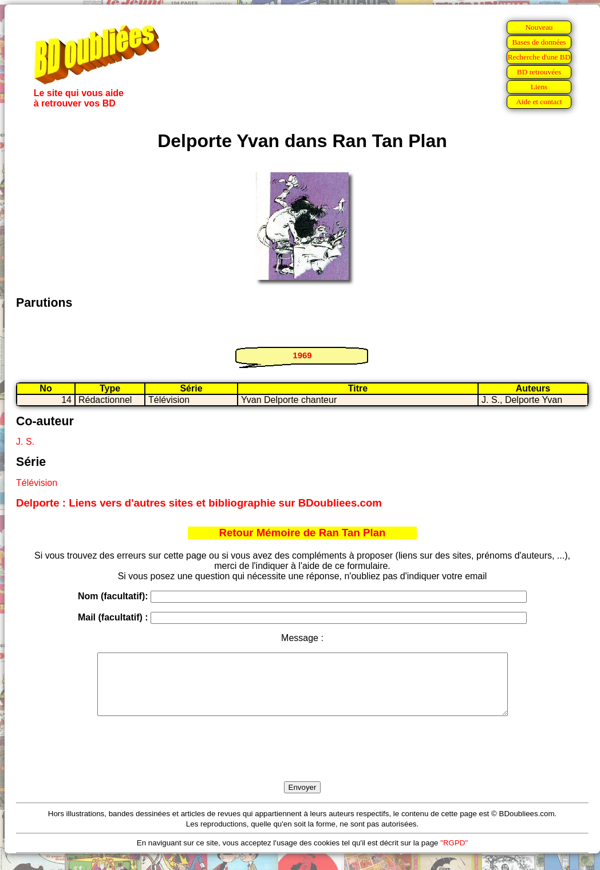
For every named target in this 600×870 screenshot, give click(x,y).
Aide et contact (539, 101)
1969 (302, 355)
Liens (539, 86)
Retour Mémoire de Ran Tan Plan (302, 533)
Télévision (36, 483)
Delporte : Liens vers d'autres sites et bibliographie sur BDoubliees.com (199, 503)
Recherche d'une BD (539, 57)
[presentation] (302, 761)
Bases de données (539, 42)
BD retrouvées (539, 72)
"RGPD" (454, 855)
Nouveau (538, 27)
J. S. (25, 441)
